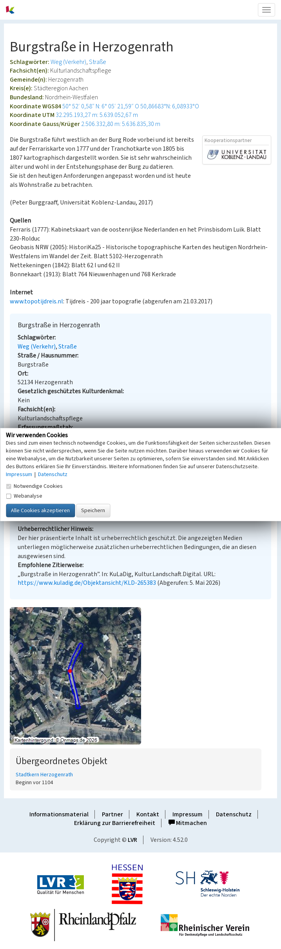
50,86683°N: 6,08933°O (169, 106)
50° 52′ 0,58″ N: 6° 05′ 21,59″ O (100, 106)
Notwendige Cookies (34, 486)
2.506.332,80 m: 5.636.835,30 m (120, 124)
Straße (97, 62)
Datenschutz (234, 814)
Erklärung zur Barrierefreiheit (114, 823)
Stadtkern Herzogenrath (44, 775)
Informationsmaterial (59, 814)
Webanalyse (24, 496)
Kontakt (147, 814)
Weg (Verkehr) (68, 62)
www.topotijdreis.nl (36, 301)
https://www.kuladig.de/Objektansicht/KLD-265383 (87, 583)
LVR (132, 840)
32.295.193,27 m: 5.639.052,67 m (97, 115)
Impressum (187, 814)
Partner (112, 814)
